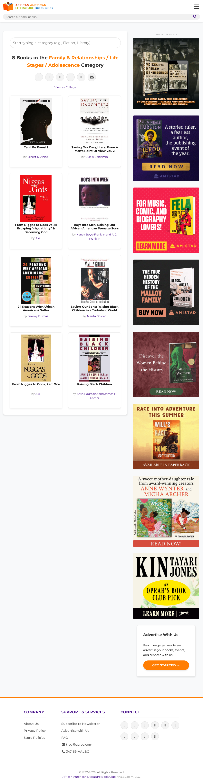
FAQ (64, 738)
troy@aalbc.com (76, 744)
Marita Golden (96, 316)
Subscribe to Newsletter (80, 724)
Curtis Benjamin (96, 156)
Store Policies (34, 738)
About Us (31, 724)
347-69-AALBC (75, 751)
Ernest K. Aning (38, 156)
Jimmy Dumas (38, 316)
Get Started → (166, 665)
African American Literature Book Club (89, 776)
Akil (38, 238)
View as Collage (65, 87)
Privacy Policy (35, 730)
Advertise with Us (75, 730)
